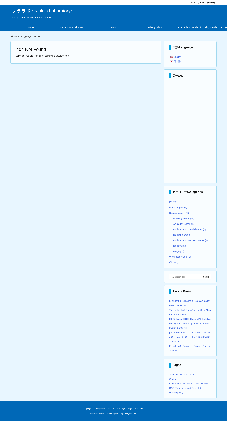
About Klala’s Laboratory (181, 374)
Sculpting (179, 246)
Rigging (178, 251)
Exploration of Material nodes (189, 229)
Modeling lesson (183, 218)
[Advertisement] (190, 131)
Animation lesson (184, 224)
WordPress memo (180, 257)
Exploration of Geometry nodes (190, 240)
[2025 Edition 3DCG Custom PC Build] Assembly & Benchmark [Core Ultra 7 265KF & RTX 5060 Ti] (190, 323)
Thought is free (130, 414)
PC (173, 202)
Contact (173, 379)
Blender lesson (179, 213)
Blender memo (182, 235)
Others (174, 262)
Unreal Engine (178, 207)
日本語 (177, 61)
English (177, 57)
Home (16, 36)
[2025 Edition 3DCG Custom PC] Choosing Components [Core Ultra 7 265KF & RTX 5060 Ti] (190, 337)
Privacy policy (176, 392)
